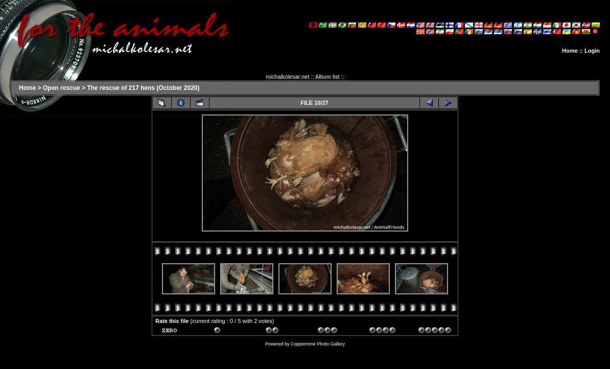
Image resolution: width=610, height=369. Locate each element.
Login (592, 51)
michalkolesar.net (287, 77)
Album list (327, 77)
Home (570, 51)
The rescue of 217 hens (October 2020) (143, 87)
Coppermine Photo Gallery (318, 344)
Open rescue (61, 87)
